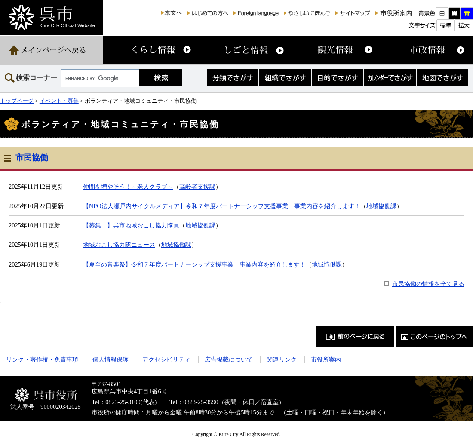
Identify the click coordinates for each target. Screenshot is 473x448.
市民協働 (31, 157)
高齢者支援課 (197, 186)
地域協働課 (381, 206)
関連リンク (282, 359)
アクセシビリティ (166, 359)
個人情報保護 (110, 359)
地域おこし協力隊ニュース (119, 244)
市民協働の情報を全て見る (428, 283)
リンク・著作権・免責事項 (42, 359)
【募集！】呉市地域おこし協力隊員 (131, 225)
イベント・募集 (59, 101)
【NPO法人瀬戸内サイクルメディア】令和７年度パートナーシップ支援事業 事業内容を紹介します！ (221, 206)
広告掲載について (229, 359)
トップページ (17, 101)
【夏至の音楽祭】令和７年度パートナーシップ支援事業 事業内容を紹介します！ (194, 264)
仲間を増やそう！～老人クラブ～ (128, 186)
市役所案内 (326, 359)
